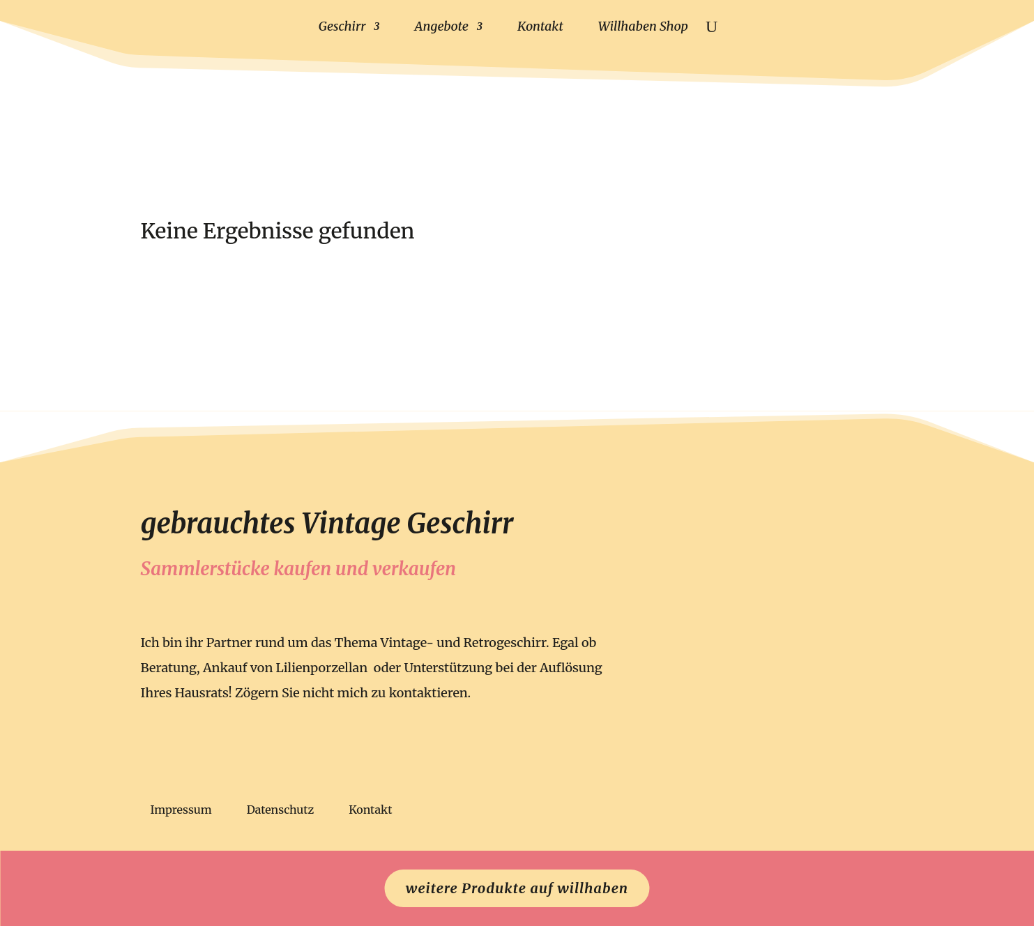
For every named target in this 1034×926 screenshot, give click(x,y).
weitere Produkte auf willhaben (517, 888)
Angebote (442, 26)
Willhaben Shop (643, 26)
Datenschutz (280, 811)
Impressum (181, 811)
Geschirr (342, 26)
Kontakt (540, 26)
